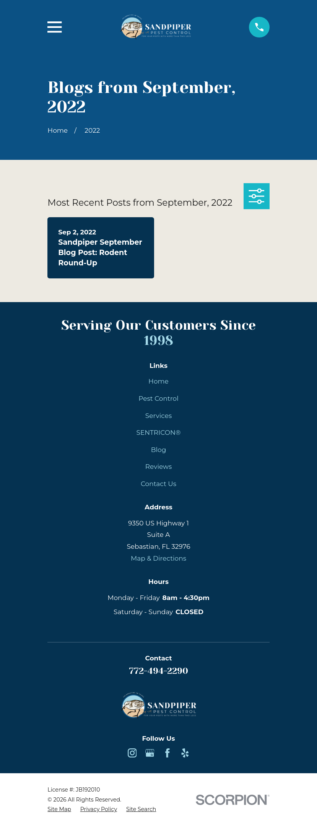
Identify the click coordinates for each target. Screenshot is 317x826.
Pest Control (158, 398)
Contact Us (158, 484)
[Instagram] (132, 753)
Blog (158, 450)
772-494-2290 (158, 671)
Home (158, 381)
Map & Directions (158, 558)
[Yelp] (185, 753)
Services (158, 416)
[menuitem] (59, 810)
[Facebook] (167, 753)
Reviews (158, 466)
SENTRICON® (158, 432)
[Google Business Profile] (149, 753)
